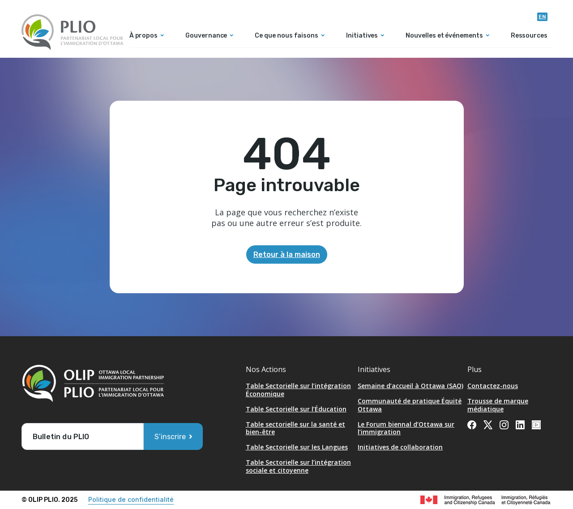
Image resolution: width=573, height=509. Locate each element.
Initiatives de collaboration (400, 447)
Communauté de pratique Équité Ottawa (410, 405)
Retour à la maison (286, 254)
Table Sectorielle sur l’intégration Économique (298, 389)
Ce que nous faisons (286, 36)
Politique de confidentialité (131, 499)
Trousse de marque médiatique (497, 405)
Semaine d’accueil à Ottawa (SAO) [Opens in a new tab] (410, 385)
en (542, 16)
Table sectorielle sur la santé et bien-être (295, 428)
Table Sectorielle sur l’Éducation (296, 409)
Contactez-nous (492, 385)
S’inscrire (170, 436)
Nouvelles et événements (444, 36)
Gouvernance (206, 36)
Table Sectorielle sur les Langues (297, 447)
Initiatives (362, 36)
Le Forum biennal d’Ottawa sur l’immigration (406, 428)
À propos (143, 36)
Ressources (529, 36)
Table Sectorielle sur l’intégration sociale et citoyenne (298, 466)
